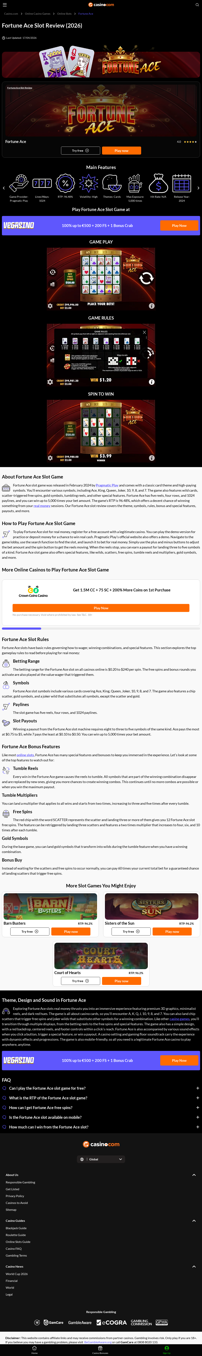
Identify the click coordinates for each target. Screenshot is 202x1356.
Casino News (14, 1266)
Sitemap (11, 1209)
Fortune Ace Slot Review (19, 87)
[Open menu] (5, 4)
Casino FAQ (14, 1248)
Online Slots (64, 13)
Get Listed (12, 1189)
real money (42, 506)
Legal (9, 1294)
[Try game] (80, 151)
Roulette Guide (16, 1235)
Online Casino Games (37, 13)
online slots (25, 755)
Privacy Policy (15, 1196)
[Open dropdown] (101, 1159)
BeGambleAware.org (98, 1342)
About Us (12, 1175)
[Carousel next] (198, 188)
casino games (180, 1019)
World (10, 1287)
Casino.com (11, 13)
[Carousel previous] (3, 188)
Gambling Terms (16, 1255)
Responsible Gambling (20, 1182)
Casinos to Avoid (17, 1202)
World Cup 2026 (17, 1274)
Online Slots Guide (18, 1241)
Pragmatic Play (107, 485)
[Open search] (197, 5)
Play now (121, 150)
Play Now (179, 225)
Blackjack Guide (16, 1228)
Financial (12, 1280)
